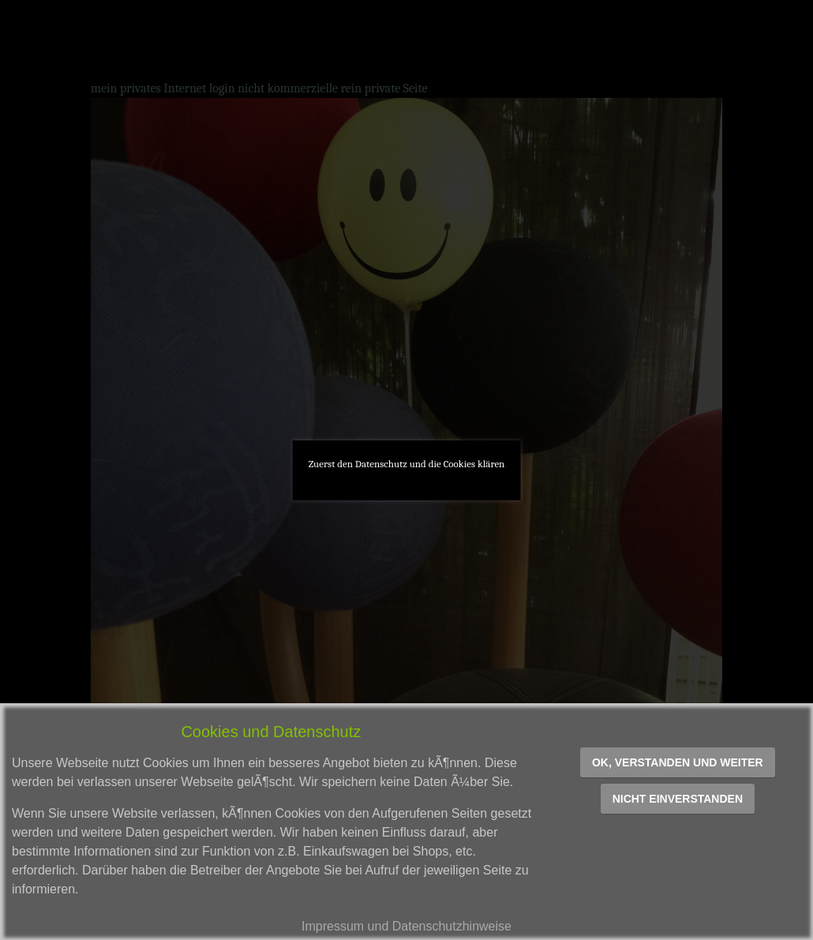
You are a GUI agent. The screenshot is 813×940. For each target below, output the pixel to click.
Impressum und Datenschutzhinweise (406, 926)
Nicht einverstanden (678, 798)
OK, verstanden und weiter (677, 762)
